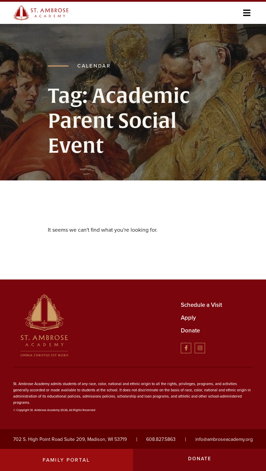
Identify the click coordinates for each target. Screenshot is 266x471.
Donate (190, 330)
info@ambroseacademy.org (224, 439)
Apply (188, 317)
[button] (247, 13)
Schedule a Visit (201, 305)
